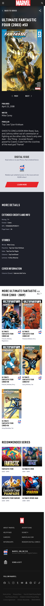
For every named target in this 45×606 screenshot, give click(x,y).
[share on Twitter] (9, 583)
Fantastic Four (7, 469)
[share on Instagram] (13, 583)
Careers (6, 537)
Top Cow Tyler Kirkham (12, 124)
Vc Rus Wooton (13, 258)
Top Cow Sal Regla (12, 251)
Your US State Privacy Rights (32, 594)
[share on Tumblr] (17, 583)
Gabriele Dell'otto (20, 273)
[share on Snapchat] (26, 583)
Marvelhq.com (28, 537)
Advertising (27, 528)
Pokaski (4, 339)
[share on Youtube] (22, 583)
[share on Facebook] (4, 583)
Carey (23, 384)
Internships (8, 542)
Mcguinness (5, 341)
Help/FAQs (7, 532)
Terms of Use (7, 594)
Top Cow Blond (13, 254)
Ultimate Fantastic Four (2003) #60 (7, 333)
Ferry (34, 339)
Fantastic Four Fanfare (11, 498)
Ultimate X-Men (28, 469)
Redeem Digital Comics (31, 542)
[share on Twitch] (35, 583)
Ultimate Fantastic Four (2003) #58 (7, 379)
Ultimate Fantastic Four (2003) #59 (28, 333)
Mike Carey (7, 115)
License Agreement (9, 600)
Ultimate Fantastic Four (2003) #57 (28, 379)
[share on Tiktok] (39, 583)
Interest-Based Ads (23, 600)
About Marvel (9, 528)
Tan (32, 384)
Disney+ (25, 532)
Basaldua (8, 428)
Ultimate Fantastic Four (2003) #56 (7, 423)
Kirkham (9, 339)
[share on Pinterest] (31, 583)
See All (39, 292)
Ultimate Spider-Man (30, 498)
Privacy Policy (17, 594)
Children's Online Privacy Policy (29, 597)
